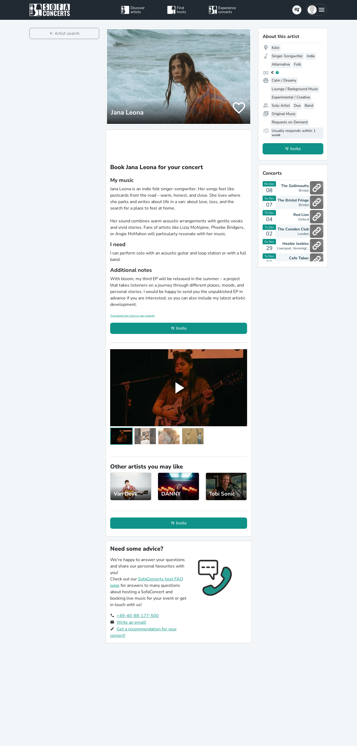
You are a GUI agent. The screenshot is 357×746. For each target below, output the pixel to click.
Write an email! (131, 622)
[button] (316, 10)
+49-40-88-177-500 (138, 616)
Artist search (67, 33)
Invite (181, 328)
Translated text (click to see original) (132, 316)
